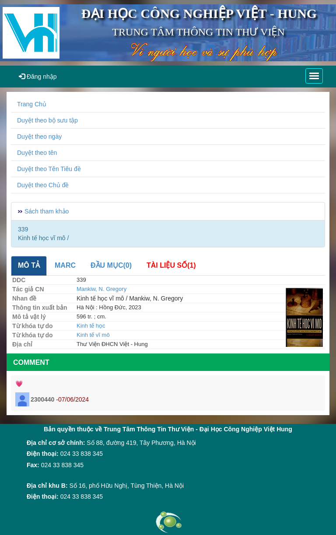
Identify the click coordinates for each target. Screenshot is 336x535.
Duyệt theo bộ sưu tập (47, 120)
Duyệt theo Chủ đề (43, 185)
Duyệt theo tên (37, 152)
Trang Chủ (31, 104)
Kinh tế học (91, 325)
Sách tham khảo (46, 211)
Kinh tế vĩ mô (93, 335)
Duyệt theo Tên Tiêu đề (49, 168)
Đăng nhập (38, 76)
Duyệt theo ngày (39, 136)
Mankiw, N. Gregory (101, 289)
